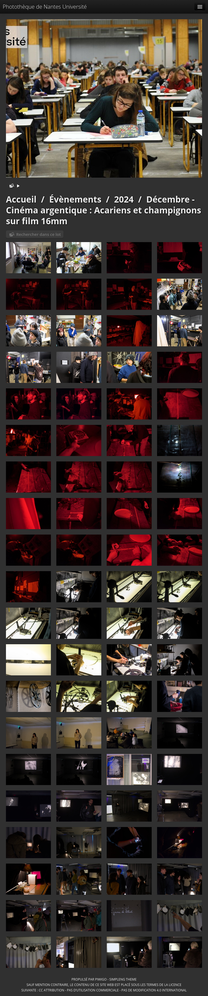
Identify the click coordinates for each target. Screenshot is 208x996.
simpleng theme (122, 979)
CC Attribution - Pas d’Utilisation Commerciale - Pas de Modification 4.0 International (113, 990)
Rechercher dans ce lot (38, 234)
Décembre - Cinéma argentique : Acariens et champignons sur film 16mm (103, 210)
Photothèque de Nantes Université (45, 6)
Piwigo (101, 979)
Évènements (75, 199)
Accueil (21, 199)
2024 (124, 199)
